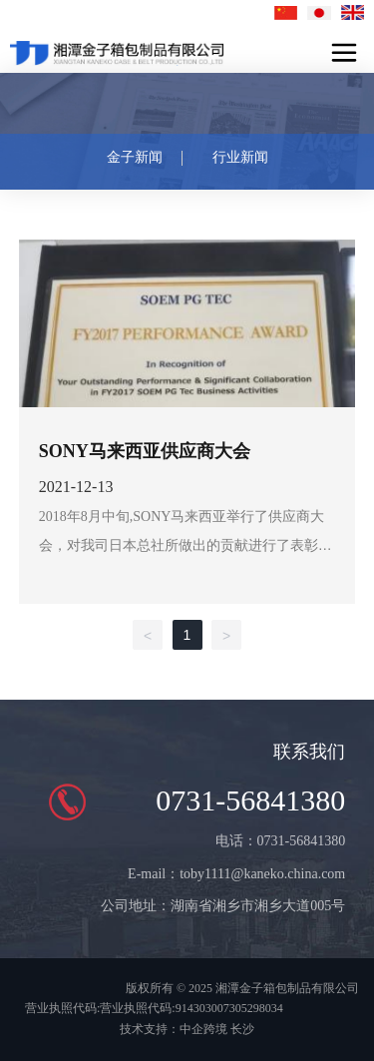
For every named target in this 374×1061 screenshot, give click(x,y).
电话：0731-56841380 (280, 840)
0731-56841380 (250, 800)
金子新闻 (135, 157)
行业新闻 (240, 157)
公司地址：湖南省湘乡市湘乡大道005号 (223, 905)
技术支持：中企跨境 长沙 (187, 1029)
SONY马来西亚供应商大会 (144, 451)
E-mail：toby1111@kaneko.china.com (236, 873)
